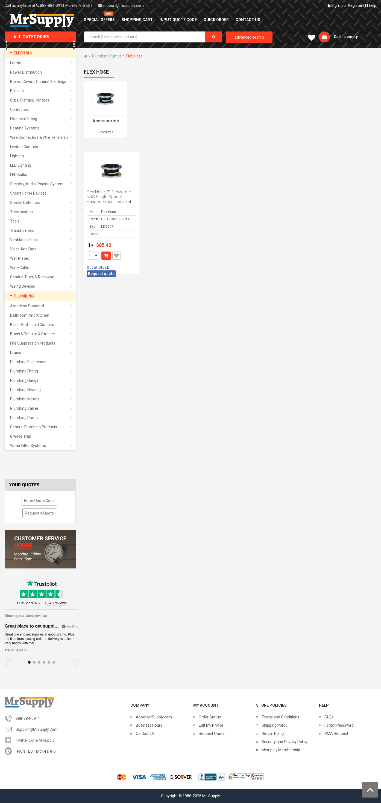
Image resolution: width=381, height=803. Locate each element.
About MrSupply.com (154, 717)
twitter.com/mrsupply (35, 740)
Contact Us (145, 733)
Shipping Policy (275, 725)
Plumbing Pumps (107, 56)
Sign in (337, 5)
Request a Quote (39, 513)
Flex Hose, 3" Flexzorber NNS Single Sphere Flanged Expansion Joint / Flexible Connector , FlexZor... (110, 201)
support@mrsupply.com (123, 5)
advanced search (249, 37)
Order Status (210, 717)
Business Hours (149, 725)
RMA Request (336, 733)
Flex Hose (134, 56)
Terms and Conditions (280, 717)
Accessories (105, 120)
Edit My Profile (211, 725)
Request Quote (212, 733)
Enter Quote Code (39, 500)
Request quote (101, 273)
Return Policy (273, 733)
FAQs (328, 717)
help (370, 5)
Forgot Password (339, 725)
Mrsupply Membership (281, 750)
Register (355, 5)
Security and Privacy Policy (284, 742)
